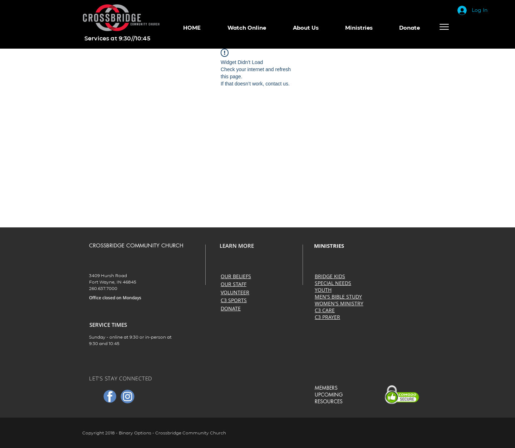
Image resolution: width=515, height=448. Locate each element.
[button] (246, 27)
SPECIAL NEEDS (333, 283)
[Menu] (444, 27)
